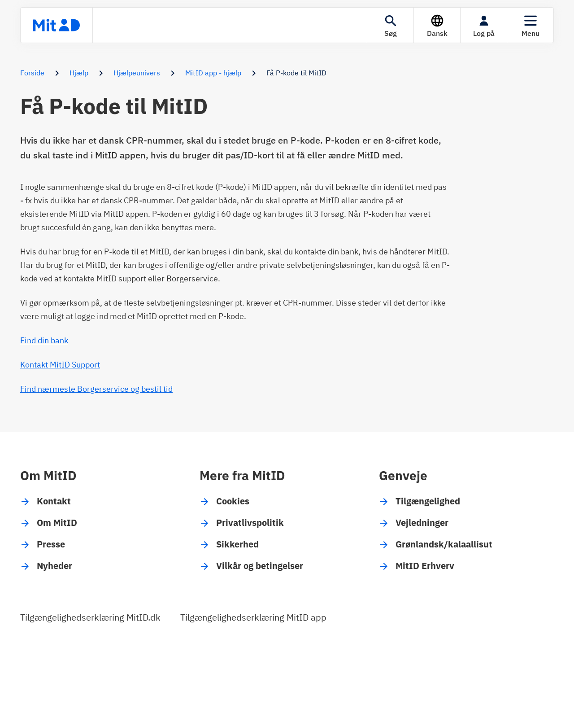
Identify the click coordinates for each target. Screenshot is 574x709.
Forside (32, 72)
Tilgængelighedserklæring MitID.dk (90, 617)
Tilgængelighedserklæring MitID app (253, 617)
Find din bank (44, 340)
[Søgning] (390, 25)
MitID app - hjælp (213, 72)
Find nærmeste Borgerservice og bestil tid (96, 389)
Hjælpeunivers (136, 72)
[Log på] (484, 25)
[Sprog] (437, 25)
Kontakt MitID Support (60, 364)
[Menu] (530, 25)
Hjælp (79, 72)
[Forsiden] (56, 25)
